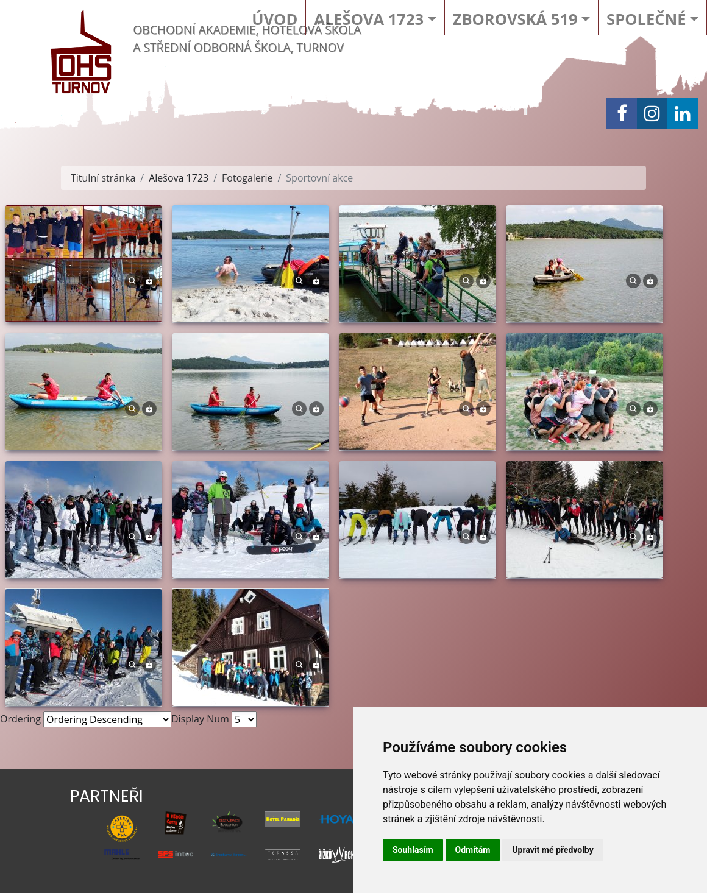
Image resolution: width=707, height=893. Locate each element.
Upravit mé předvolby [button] (552, 850)
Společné (646, 19)
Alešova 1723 (369, 19)
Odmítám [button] (473, 850)
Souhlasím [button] (413, 850)
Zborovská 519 (515, 19)
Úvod (274, 19)
